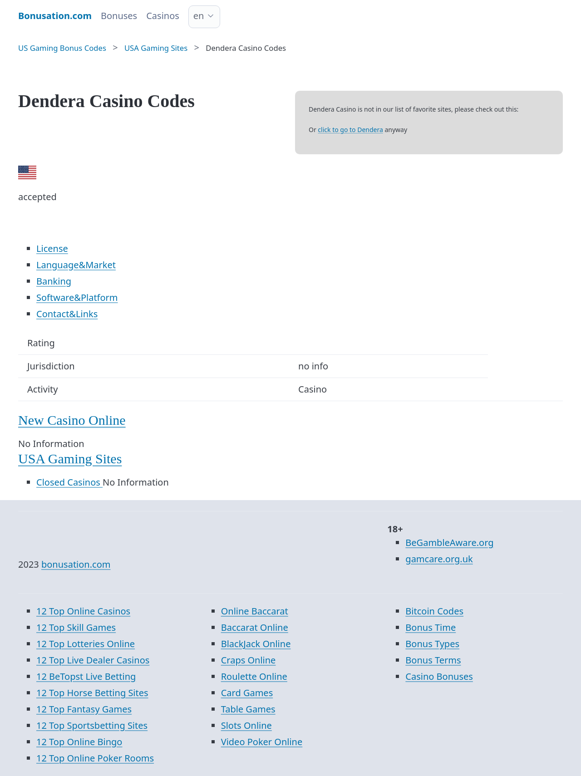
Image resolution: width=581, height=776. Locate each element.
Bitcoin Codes (434, 611)
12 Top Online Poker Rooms (95, 758)
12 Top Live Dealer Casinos (92, 660)
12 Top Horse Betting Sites (92, 693)
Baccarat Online (254, 627)
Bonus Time (430, 627)
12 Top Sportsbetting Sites (92, 725)
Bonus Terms (433, 660)
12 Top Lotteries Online (85, 644)
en (198, 16)
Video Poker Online (262, 742)
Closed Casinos (69, 482)
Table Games (248, 709)
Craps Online (248, 660)
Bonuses (119, 16)
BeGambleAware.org (449, 542)
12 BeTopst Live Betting (86, 676)
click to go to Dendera (350, 129)
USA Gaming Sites (70, 458)
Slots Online (246, 725)
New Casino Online (72, 420)
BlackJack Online (256, 644)
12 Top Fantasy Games (84, 709)
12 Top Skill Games (76, 627)
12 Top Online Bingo (79, 742)
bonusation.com (76, 564)
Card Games (247, 693)
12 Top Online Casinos (83, 611)
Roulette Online (254, 676)
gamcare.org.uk (439, 559)
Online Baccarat (254, 611)
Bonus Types (432, 644)
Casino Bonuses (439, 676)
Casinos (162, 16)
